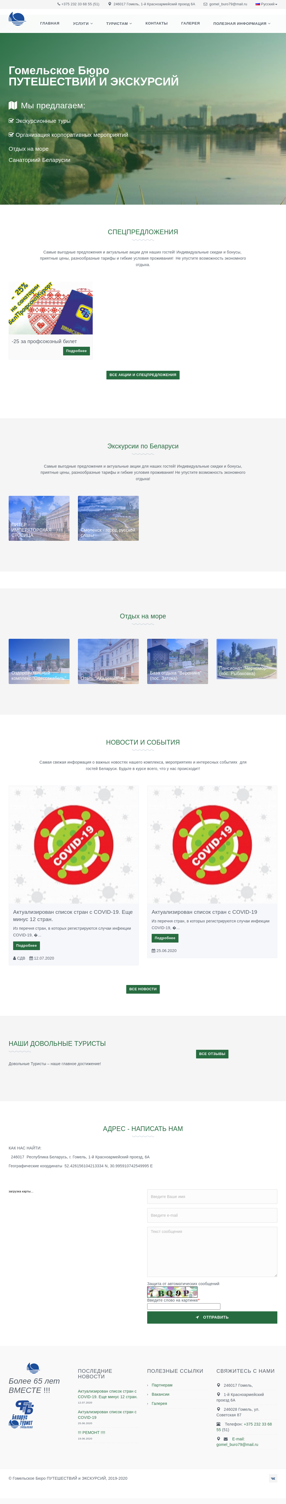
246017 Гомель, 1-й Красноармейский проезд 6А (154, 4)
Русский (266, 4)
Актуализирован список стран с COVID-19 (204, 912)
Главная (62, 25)
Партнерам (162, 1385)
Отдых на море (143, 615)
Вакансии (160, 1394)
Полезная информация (241, 26)
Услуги (91, 26)
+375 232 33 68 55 (76, 4)
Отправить (212, 1317)
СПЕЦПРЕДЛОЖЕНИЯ (143, 231)
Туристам (125, 26)
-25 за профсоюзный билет (44, 341)
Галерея (194, 25)
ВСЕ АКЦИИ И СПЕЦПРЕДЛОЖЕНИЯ (142, 375)
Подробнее (76, 351)
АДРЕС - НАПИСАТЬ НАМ (143, 1128)
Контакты (162, 25)
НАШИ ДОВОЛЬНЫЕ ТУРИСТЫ (67, 1043)
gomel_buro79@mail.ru (228, 4)
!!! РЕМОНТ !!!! (91, 1432)
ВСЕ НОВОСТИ (143, 989)
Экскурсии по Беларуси (143, 445)
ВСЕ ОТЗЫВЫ (212, 1054)
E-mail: (234, 1439)
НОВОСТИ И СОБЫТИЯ (142, 742)
